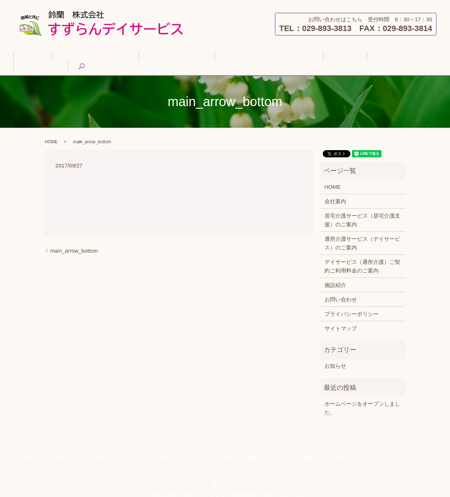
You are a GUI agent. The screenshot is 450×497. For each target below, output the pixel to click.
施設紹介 (339, 58)
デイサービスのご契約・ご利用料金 (241, 58)
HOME (38, 58)
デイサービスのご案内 (160, 58)
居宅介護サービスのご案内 (89, 58)
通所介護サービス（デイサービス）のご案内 (362, 234)
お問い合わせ (378, 58)
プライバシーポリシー (352, 305)
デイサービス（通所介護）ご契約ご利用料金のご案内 (362, 257)
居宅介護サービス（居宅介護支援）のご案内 (362, 211)
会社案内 (307, 58)
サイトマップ (341, 320)
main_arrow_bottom (74, 242)
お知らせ (335, 357)
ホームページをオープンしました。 (362, 399)
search (413, 57)
